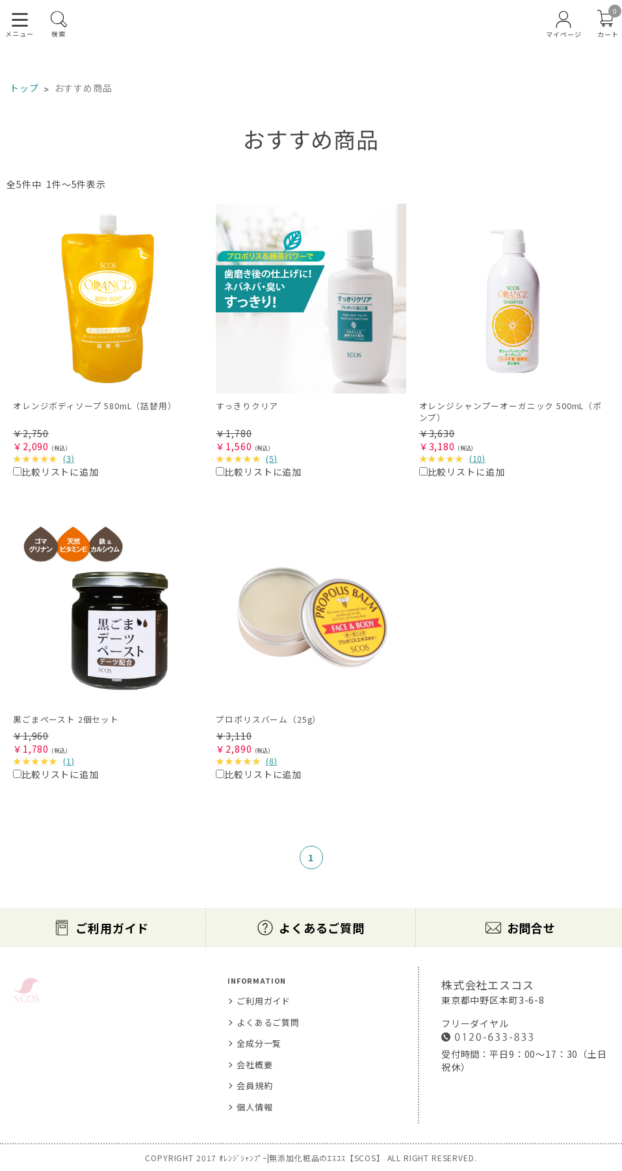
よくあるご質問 (322, 927)
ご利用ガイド (112, 927)
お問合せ (531, 927)
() (69, 458)
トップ (24, 87)
